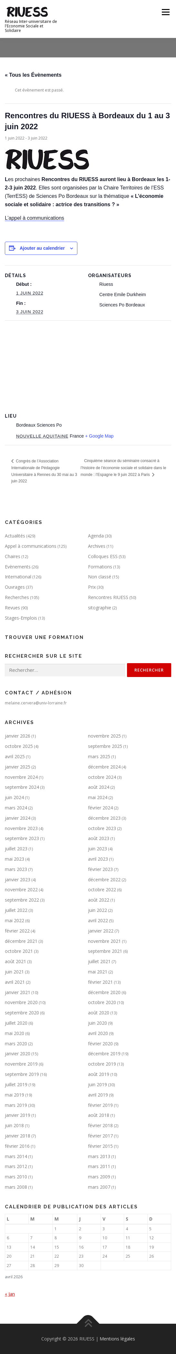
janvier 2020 (17, 1053)
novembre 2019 (21, 1064)
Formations (100, 567)
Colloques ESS (103, 556)
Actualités (15, 536)
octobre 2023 (102, 828)
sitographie (99, 607)
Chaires (12, 556)
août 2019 (98, 1074)
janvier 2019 (17, 1115)
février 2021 (100, 982)
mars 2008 (16, 1187)
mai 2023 (14, 859)
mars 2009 (99, 1177)
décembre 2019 (104, 1053)
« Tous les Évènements (33, 75)
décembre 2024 (104, 767)
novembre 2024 (21, 777)
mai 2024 (97, 797)
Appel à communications (30, 546)
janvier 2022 (100, 931)
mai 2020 (14, 1033)
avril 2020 (98, 1033)
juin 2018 (14, 1125)
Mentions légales (117, 1339)
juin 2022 (97, 910)
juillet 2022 (16, 910)
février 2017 (100, 1136)
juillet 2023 (16, 849)
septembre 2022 (22, 900)
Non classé (99, 577)
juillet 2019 (16, 1084)
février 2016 (17, 1146)
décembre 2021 (21, 941)
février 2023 (100, 869)
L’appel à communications (34, 218)
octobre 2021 (19, 951)
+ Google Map (99, 436)
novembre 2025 (104, 736)
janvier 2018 (17, 1136)
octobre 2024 (102, 777)
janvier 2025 (17, 767)
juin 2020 (97, 1023)
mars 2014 (16, 1156)
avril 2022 (98, 920)
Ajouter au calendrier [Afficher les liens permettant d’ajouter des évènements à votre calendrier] (42, 248)
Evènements (18, 567)
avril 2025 (15, 756)
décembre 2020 (104, 992)
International (18, 577)
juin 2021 (14, 972)
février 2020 (100, 1043)
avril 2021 (15, 982)
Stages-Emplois (21, 618)
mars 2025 (99, 756)
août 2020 (98, 1013)
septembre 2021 (105, 951)
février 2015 (100, 1146)
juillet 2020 (16, 1023)
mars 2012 (16, 1166)
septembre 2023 (22, 838)
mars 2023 (16, 869)
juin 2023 (97, 849)
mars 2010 (16, 1177)
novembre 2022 (21, 889)
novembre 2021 (104, 941)
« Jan (10, 1294)
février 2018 (100, 1125)
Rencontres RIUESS (108, 597)
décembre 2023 (104, 818)
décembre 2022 (104, 879)
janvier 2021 (17, 992)
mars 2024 (16, 808)
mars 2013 (99, 1156)
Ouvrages (15, 587)
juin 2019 (97, 1084)
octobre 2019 (102, 1064)
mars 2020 (16, 1043)
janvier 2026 (17, 736)
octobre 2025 (19, 746)
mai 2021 (97, 972)
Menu (165, 12)
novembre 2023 (21, 828)
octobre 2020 (102, 1002)
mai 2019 (14, 1095)
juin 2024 (14, 797)
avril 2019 (98, 1095)
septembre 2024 (22, 787)
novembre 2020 (21, 1002)
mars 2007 (99, 1187)
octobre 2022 (102, 889)
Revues (12, 607)
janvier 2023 (17, 879)
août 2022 (98, 900)
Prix (92, 587)
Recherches (17, 597)
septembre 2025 (105, 746)
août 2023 (98, 838)
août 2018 (98, 1115)
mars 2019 (16, 1105)
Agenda (96, 536)
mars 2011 (99, 1166)
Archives (96, 546)
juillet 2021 (99, 961)
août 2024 (98, 787)
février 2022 (17, 931)
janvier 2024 (17, 818)
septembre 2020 (22, 1013)
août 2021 (15, 961)
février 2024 (100, 808)
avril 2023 (98, 859)
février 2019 (100, 1105)
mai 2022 (14, 920)
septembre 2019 (22, 1074)
